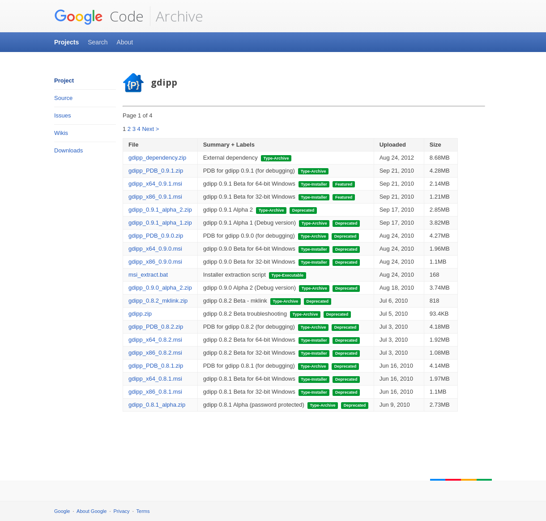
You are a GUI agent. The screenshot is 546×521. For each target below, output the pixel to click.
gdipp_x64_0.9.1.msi (155, 183)
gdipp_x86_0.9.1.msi (155, 196)
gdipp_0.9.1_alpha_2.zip (160, 209)
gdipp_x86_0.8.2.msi (155, 352)
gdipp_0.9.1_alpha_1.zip (160, 222)
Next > (150, 129)
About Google (92, 511)
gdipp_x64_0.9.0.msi (155, 248)
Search (97, 42)
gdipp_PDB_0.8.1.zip (155, 365)
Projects (66, 42)
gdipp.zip (140, 313)
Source (63, 98)
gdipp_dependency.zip (157, 157)
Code (99, 16)
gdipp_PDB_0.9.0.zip (155, 235)
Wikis (61, 133)
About (125, 42)
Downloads (68, 150)
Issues (62, 115)
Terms (143, 511)
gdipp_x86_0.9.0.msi (155, 261)
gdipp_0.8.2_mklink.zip (158, 300)
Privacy (122, 511)
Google (62, 511)
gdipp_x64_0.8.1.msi (155, 378)
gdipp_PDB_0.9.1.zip (155, 170)
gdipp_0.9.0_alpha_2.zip (160, 287)
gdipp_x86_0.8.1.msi (155, 391)
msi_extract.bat (148, 274)
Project (64, 80)
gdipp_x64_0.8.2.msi (155, 339)
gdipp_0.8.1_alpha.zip (156, 404)
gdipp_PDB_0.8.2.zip (155, 326)
